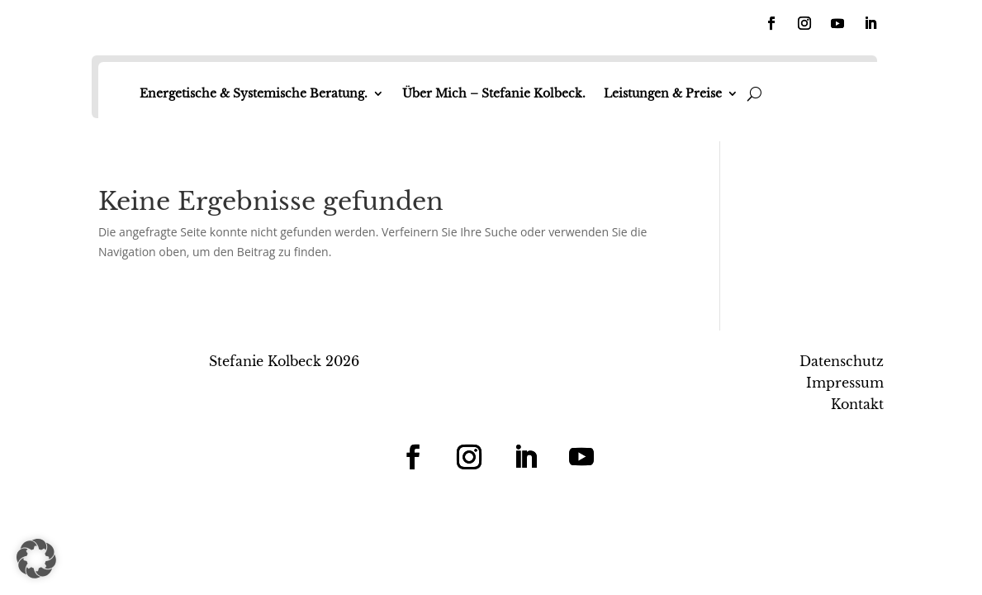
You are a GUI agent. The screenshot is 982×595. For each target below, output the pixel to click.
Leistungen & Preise (663, 93)
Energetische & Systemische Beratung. (254, 93)
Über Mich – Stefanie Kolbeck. (494, 93)
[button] (36, 558)
